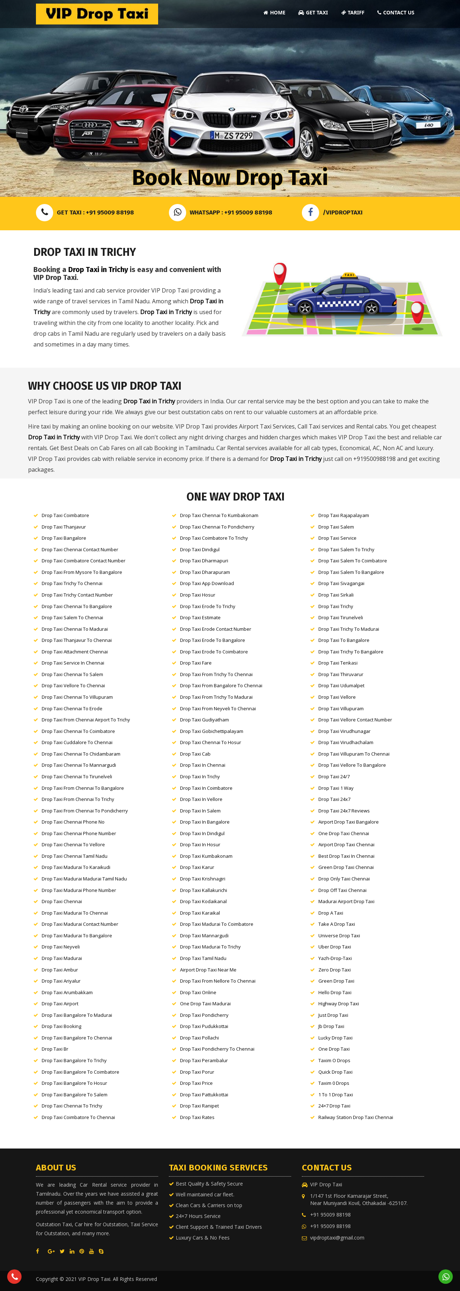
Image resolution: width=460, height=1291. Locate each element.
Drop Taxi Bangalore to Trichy (74, 1060)
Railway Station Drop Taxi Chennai (355, 1117)
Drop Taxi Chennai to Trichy (72, 1105)
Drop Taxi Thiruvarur (340, 674)
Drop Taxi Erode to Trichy (207, 606)
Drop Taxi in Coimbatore (206, 788)
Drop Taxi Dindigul (200, 549)
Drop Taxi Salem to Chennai (72, 617)
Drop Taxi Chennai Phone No (73, 822)
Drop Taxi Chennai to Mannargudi (79, 765)
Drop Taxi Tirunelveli (340, 617)
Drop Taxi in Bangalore (205, 822)
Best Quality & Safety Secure (209, 1183)
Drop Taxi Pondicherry (204, 1015)
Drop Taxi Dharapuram (205, 572)
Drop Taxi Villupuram (341, 708)
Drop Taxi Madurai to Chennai (75, 913)
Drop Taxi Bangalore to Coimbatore (80, 1072)
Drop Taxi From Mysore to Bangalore (82, 572)
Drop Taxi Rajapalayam (343, 515)
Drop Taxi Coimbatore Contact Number (83, 560)
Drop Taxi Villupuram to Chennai (354, 754)
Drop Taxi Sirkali (336, 595)
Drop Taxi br (55, 1049)
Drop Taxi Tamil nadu (203, 958)
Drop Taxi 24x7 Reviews (344, 810)
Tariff (353, 12)
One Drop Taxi (334, 1049)
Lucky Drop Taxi (335, 1037)
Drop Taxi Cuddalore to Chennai (77, 742)
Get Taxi (313, 12)
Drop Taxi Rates (197, 1117)
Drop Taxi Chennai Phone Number (79, 833)
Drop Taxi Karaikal (200, 913)
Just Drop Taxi (333, 1015)
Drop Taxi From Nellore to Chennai (218, 981)
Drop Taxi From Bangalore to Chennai (221, 685)
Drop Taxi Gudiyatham (204, 719)
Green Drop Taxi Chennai (346, 867)
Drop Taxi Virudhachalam (345, 742)
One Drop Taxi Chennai (343, 833)
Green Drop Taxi (336, 981)
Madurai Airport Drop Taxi (346, 901)
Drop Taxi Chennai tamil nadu (74, 856)
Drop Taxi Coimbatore (65, 515)
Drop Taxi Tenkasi (338, 663)
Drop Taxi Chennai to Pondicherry (217, 527)
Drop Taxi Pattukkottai (204, 1094)
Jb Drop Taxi (331, 1026)
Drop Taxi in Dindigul (202, 833)
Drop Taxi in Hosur (200, 844)
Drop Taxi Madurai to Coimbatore (216, 924)
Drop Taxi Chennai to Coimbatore (78, 731)
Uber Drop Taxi (334, 946)
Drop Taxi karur (197, 867)
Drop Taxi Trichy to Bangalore (350, 651)
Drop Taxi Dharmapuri (204, 560)
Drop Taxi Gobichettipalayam (211, 731)
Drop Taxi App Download (207, 583)
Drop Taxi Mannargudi (204, 935)
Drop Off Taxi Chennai (342, 890)
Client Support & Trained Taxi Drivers (219, 1226)
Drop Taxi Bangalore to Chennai (77, 1037)
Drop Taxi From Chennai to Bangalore (83, 788)
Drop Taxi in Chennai (202, 765)
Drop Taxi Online (198, 992)
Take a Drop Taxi (336, 924)
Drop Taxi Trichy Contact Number (77, 595)
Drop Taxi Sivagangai (341, 583)
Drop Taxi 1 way (336, 788)
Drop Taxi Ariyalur (61, 981)
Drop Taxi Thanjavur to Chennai (77, 640)
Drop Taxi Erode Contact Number (215, 629)
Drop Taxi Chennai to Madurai (75, 629)
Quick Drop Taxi (335, 1072)
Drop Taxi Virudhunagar (344, 731)
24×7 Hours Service (198, 1216)
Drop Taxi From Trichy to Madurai (216, 697)
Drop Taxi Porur (197, 1072)
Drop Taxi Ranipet (199, 1105)
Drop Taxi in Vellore (201, 799)
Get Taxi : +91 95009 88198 (85, 212)
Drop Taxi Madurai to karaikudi (76, 867)
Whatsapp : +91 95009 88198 (220, 212)
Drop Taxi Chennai (62, 901)
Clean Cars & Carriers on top (209, 1205)
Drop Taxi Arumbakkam (67, 992)
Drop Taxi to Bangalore (343, 640)
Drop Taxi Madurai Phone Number (79, 890)
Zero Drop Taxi (334, 969)
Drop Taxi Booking (61, 1026)
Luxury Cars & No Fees (203, 1237)
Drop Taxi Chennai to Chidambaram (81, 754)
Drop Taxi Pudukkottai (204, 1026)
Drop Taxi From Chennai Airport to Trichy (86, 719)
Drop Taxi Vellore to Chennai (73, 685)
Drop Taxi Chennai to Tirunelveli (77, 776)
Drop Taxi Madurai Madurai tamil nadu (84, 878)
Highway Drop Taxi (338, 1003)
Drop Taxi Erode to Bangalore (212, 640)
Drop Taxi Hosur (197, 595)
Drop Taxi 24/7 (334, 776)
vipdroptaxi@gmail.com (337, 1237)
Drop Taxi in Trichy (98, 269)
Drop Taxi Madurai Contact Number (80, 924)
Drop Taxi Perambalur (204, 1060)
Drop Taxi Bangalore (64, 538)
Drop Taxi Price (196, 1083)
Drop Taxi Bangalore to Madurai (77, 1015)
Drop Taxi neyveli (61, 946)
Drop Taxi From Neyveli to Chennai (218, 708)
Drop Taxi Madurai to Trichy (210, 946)
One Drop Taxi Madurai (205, 1003)
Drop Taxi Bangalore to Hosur (74, 1083)
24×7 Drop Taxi (334, 1105)
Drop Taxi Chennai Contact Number (80, 549)
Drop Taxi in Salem (200, 810)
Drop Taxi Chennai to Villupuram (77, 697)
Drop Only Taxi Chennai (344, 878)
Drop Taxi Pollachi (199, 1037)
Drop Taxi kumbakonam (206, 856)
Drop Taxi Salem (336, 527)
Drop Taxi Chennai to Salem (72, 674)
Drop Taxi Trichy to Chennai (72, 583)
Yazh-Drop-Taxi (335, 958)
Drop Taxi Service (337, 538)
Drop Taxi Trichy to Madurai (348, 629)
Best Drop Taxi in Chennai (346, 856)
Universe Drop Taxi (339, 935)
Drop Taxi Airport (60, 1003)
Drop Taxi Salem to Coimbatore (352, 560)
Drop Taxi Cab (195, 754)
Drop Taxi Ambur (60, 969)
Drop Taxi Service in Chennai (73, 663)
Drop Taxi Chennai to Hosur (210, 742)
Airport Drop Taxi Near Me (208, 969)
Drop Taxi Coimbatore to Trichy (214, 538)
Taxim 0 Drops (333, 1083)
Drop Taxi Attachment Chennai (75, 651)
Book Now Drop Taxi (230, 178)
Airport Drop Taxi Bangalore (348, 822)
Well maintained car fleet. (205, 1194)
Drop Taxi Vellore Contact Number (355, 719)
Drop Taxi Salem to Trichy (346, 549)
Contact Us (395, 12)
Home (274, 12)
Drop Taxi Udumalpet (341, 685)
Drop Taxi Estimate (200, 617)
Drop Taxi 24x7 (334, 799)
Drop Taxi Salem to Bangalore (351, 572)
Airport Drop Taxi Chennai (346, 844)
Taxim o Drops (334, 1060)
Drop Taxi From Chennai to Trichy (78, 799)
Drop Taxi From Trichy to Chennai (216, 674)
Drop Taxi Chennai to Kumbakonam (219, 515)
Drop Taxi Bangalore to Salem (74, 1094)
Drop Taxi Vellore (337, 697)
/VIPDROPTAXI (332, 212)
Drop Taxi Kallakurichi (203, 890)
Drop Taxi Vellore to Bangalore (352, 765)
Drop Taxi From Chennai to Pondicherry (85, 810)
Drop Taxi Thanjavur (64, 527)
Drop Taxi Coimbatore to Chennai (78, 1117)
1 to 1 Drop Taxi (335, 1094)
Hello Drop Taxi (334, 992)
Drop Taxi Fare (196, 663)
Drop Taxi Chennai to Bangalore (77, 606)
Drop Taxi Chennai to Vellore (73, 844)
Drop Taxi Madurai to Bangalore (77, 935)
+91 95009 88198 (330, 1214)
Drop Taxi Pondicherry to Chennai (217, 1049)
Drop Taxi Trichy (335, 606)
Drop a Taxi (330, 913)
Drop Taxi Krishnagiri (202, 878)
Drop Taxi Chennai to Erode (72, 708)
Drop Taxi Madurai (62, 958)
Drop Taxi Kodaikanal (203, 901)
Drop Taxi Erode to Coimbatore (214, 651)
